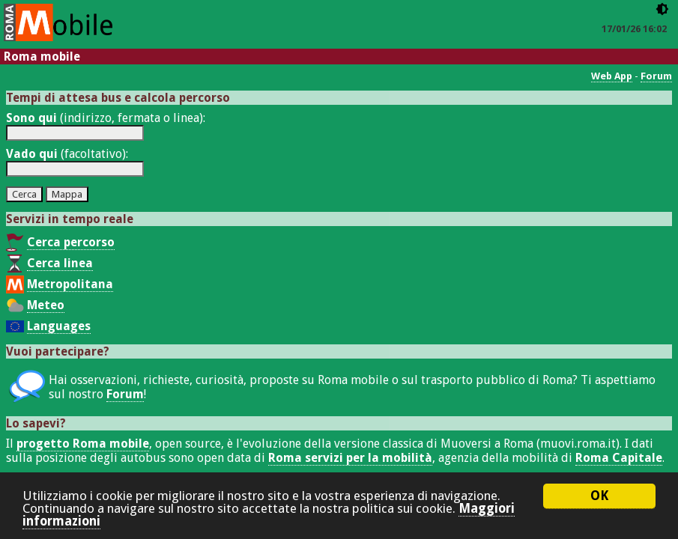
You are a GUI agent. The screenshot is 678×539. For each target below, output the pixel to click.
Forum (656, 76)
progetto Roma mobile (82, 443)
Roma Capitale (618, 458)
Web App (611, 76)
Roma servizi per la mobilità (350, 458)
